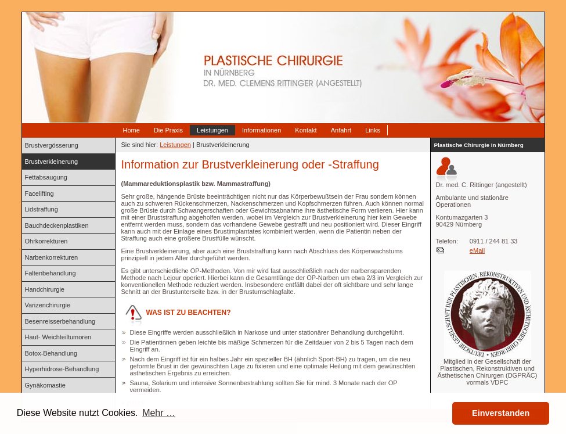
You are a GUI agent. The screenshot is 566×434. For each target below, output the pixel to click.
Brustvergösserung (51, 145)
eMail (477, 250)
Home (131, 130)
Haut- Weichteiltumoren (58, 336)
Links (372, 130)
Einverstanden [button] (500, 413)
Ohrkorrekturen (46, 241)
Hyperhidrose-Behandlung (62, 368)
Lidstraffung (41, 209)
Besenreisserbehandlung (60, 321)
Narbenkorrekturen (51, 257)
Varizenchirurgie (48, 305)
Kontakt (305, 130)
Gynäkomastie (45, 385)
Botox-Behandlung (51, 353)
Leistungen (212, 130)
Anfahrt (341, 130)
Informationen (261, 130)
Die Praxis (168, 130)
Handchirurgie (44, 289)
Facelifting (39, 193)
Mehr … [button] (158, 413)
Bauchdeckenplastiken (57, 225)
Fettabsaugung (46, 177)
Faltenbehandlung (50, 273)
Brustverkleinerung (51, 161)
